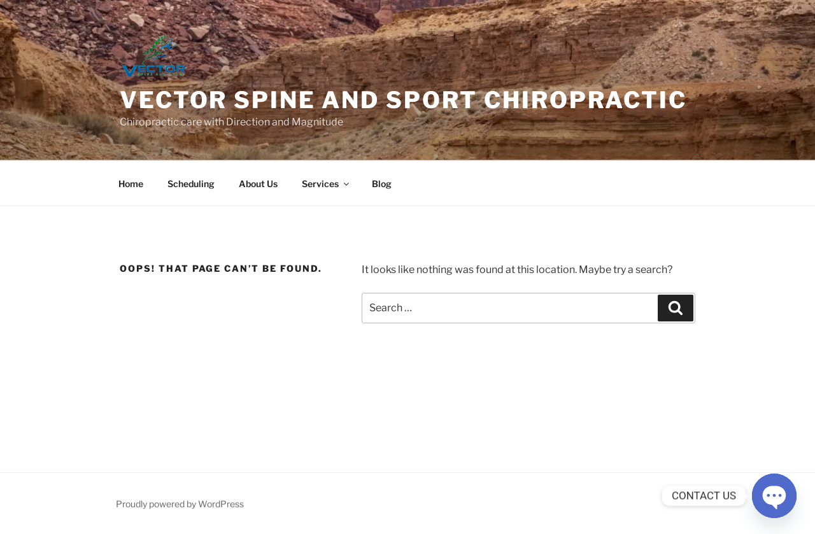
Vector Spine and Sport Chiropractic (403, 100)
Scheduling (191, 183)
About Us (258, 183)
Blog (382, 183)
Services (326, 183)
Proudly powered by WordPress (180, 503)
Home (130, 183)
